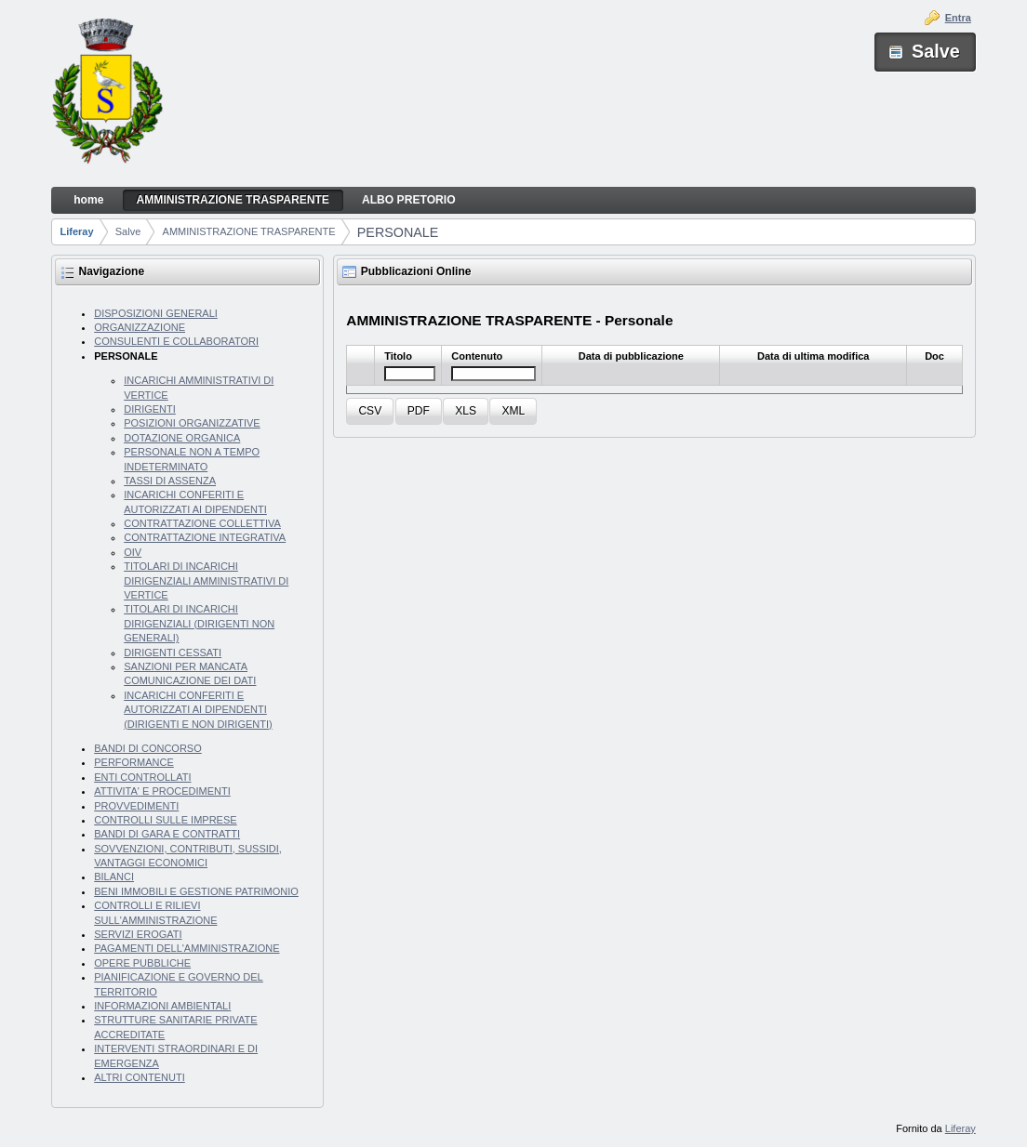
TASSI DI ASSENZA (170, 480)
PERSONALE (397, 232)
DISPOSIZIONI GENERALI (156, 313)
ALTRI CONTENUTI (139, 1077)
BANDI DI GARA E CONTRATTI (167, 833)
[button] (369, 411)
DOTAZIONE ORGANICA (182, 437)
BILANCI (114, 876)
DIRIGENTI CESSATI (172, 652)
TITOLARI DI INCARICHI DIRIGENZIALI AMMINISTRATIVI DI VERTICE (206, 580)
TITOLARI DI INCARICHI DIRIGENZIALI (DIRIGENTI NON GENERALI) (199, 623)
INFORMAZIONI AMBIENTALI (162, 1005)
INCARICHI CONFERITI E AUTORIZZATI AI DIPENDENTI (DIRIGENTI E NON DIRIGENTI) (198, 710)
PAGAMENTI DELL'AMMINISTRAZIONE (186, 948)
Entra (958, 17)
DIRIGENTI (150, 409)
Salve (128, 231)
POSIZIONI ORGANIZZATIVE (192, 422)
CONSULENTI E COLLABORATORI (176, 341)
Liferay (76, 231)
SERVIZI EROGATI (137, 934)
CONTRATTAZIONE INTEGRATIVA (205, 537)
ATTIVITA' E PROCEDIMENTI (162, 791)
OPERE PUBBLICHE (142, 963)
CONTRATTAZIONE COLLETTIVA (202, 523)
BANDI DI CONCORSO (148, 748)
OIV (132, 552)
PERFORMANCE (134, 762)
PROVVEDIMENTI (136, 805)
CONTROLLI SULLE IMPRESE (165, 819)
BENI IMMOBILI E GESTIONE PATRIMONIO (196, 891)
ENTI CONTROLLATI (142, 777)
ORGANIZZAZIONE (139, 327)
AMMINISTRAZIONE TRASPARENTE (249, 231)
